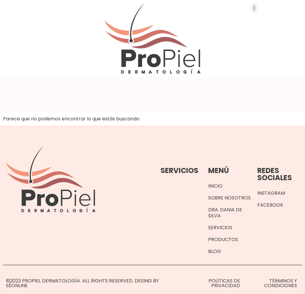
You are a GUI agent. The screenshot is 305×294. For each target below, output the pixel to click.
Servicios (220, 227)
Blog (214, 251)
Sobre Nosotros (229, 197)
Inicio (215, 186)
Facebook (270, 205)
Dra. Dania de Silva (225, 212)
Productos (223, 239)
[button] (254, 8)
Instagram (271, 193)
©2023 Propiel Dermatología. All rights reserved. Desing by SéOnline (82, 283)
